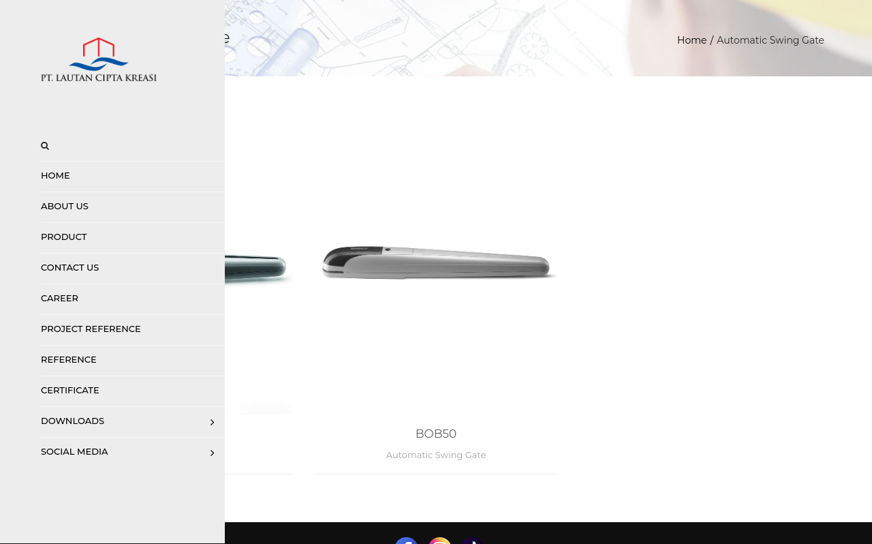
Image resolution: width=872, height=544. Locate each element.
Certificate (70, 389)
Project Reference (91, 328)
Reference (69, 359)
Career (59, 297)
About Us (65, 205)
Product (64, 236)
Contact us (70, 267)
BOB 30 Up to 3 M (332, 373)
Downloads (72, 420)
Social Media (74, 451)
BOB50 (549, 373)
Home (55, 175)
